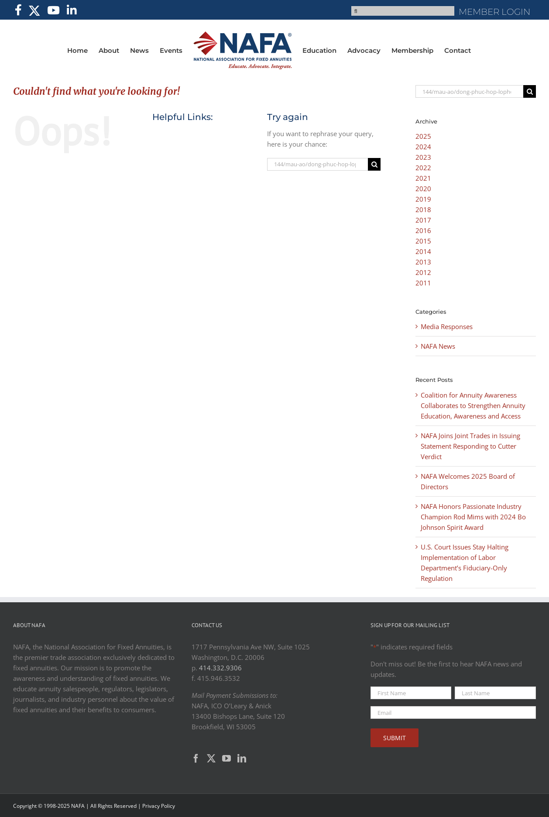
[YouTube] (226, 758)
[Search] (374, 164)
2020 (423, 188)
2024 (423, 146)
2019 (423, 199)
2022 (423, 167)
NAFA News (438, 346)
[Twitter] (211, 758)
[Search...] (317, 164)
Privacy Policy (158, 806)
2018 (423, 209)
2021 (423, 178)
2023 (423, 157)
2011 (423, 282)
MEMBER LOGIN (494, 12)
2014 (423, 251)
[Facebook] (196, 758)
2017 (423, 220)
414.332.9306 (220, 667)
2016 (423, 230)
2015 (423, 241)
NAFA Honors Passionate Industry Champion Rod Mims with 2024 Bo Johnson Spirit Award (473, 517)
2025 (423, 136)
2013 (423, 261)
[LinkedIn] (241, 758)
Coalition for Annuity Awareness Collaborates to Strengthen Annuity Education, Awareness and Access (473, 405)
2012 (423, 272)
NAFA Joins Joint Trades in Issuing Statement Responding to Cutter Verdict (470, 446)
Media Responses (447, 326)
